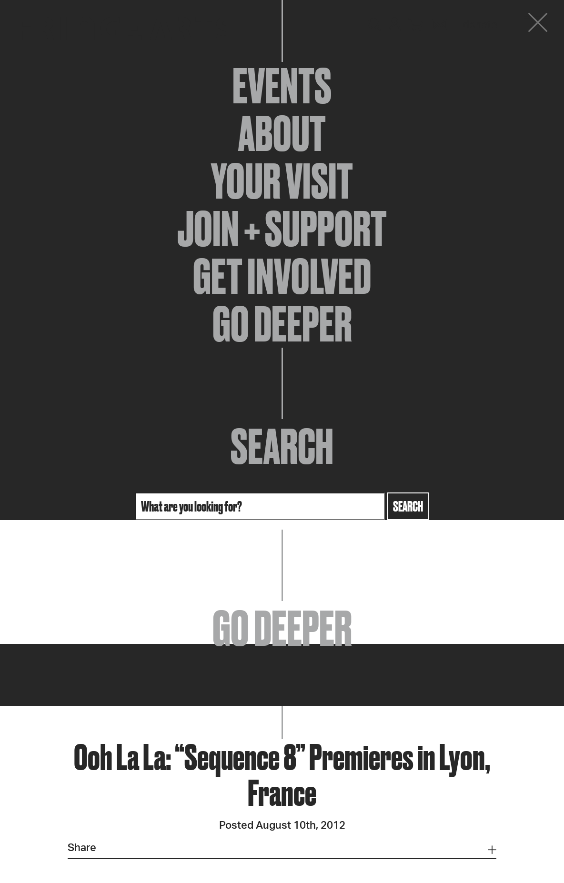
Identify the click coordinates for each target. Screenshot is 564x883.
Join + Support (282, 228)
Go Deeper (282, 324)
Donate (480, 25)
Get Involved (282, 276)
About (282, 133)
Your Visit (282, 181)
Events (282, 86)
